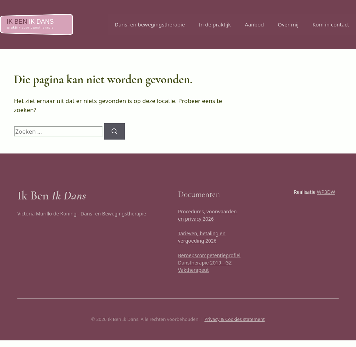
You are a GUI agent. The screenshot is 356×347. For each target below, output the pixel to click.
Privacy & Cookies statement (234, 319)
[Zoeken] (114, 131)
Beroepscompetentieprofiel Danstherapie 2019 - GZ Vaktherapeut (209, 262)
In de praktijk (215, 24)
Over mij (288, 24)
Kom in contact (331, 24)
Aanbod (254, 24)
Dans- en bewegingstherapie (150, 24)
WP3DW (326, 192)
